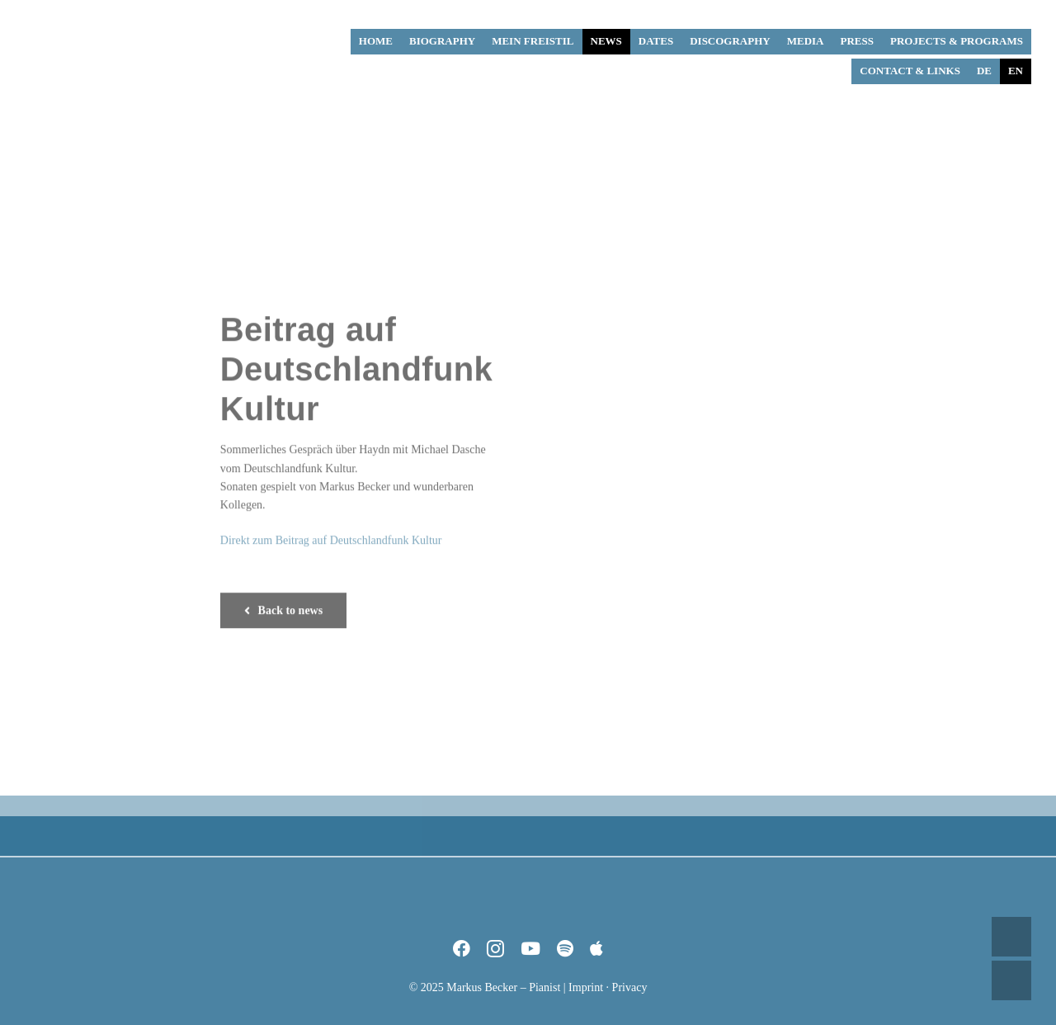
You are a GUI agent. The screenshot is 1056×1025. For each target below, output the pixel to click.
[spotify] (565, 948)
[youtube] (530, 948)
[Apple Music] (596, 948)
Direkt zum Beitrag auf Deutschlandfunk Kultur (331, 537)
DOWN (1011, 980)
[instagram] (495, 948)
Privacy (630, 987)
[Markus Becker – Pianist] (86, 16)
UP (1011, 937)
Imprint (585, 987)
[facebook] (461, 948)
